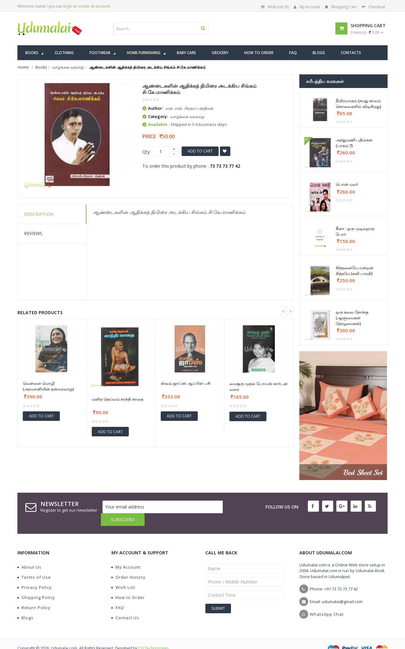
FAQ (117, 595)
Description (38, 214)
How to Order (128, 585)
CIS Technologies (153, 635)
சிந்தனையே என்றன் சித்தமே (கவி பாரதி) (354, 270)
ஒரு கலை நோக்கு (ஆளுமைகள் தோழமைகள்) (352, 317)
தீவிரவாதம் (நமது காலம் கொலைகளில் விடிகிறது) (358, 103)
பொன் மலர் (347, 184)
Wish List (123, 574)
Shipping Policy (36, 585)
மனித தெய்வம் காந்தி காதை (117, 399)
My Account (307, 6)
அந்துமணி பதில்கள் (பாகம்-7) (354, 142)
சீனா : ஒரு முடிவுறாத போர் (355, 231)
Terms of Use (34, 564)
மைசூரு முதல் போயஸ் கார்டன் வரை (258, 386)
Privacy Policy (34, 574)
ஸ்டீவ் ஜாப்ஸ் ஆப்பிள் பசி (185, 383)
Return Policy (34, 595)
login (67, 6)
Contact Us (125, 605)
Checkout (373, 6)
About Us (29, 554)
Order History (128, 564)
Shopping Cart (341, 6)
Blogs (25, 605)
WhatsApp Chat (327, 601)
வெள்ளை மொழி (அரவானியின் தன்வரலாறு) (48, 386)
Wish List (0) (275, 6)
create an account (94, 6)
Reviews (33, 233)
